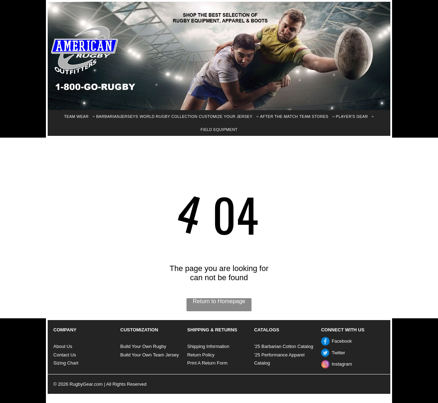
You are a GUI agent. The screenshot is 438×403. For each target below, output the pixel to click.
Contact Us (64, 354)
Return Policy (200, 354)
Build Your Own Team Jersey (149, 354)
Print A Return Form (207, 363)
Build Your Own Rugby (143, 346)
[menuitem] (79, 116)
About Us (62, 346)
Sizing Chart (65, 363)
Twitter (338, 352)
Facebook (342, 341)
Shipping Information (208, 346)
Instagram (342, 364)
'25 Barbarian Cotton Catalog (283, 346)
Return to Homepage (219, 301)
